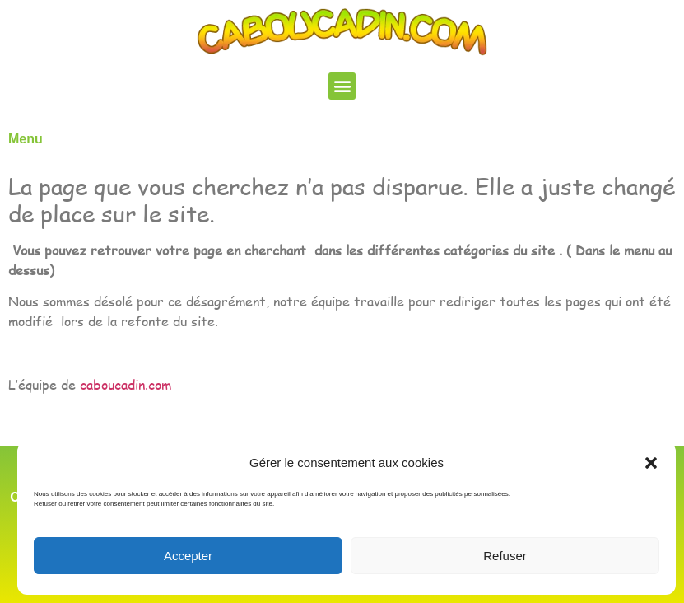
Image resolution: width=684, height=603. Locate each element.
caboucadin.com (125, 384)
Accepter (188, 556)
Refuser (505, 556)
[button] (651, 463)
